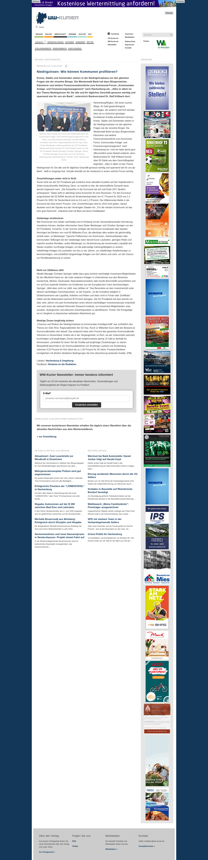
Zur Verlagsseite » (47, 852)
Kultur (82, 34)
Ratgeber (69, 42)
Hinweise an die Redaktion (62, 364)
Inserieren (129, 34)
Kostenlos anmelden (86, 405)
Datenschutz (130, 41)
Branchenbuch (60, 48)
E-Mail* (47, 393)
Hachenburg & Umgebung (60, 360)
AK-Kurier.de (113, 38)
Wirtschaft (60, 34)
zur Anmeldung (47, 436)
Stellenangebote (43, 48)
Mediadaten (129, 37)
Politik (48, 34)
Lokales (40, 42)
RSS (74, 841)
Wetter (90, 42)
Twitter (75, 846)
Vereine (72, 34)
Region (39, 34)
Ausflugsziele (74, 48)
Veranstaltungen (55, 42)
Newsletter (112, 45)
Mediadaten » (111, 849)
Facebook (115, 34)
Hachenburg (52, 59)
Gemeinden (80, 42)
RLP (90, 34)
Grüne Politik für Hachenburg (105, 534)
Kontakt (128, 48)
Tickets (146, 41)
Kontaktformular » (147, 846)
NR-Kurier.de (113, 41)
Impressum (129, 45)
